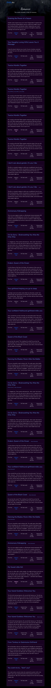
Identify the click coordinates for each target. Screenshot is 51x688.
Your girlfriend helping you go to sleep (22, 289)
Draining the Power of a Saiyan (19, 18)
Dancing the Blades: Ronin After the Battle (24, 359)
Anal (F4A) (22, 91)
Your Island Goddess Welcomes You (21, 591)
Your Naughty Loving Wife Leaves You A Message (23, 43)
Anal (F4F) (16, 91)
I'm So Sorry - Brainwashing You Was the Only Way (23, 236)
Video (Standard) (17, 387)
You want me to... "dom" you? (19, 668)
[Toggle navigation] (42, 2)
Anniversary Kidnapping (17, 211)
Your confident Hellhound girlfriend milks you (25, 311)
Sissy (40, 187)
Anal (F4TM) (10, 91)
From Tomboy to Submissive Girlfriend (22, 642)
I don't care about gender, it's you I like (22, 163)
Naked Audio (10, 387)
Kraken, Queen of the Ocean (18, 263)
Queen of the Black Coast (17, 337)
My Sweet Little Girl (15, 567)
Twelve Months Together (17, 65)
